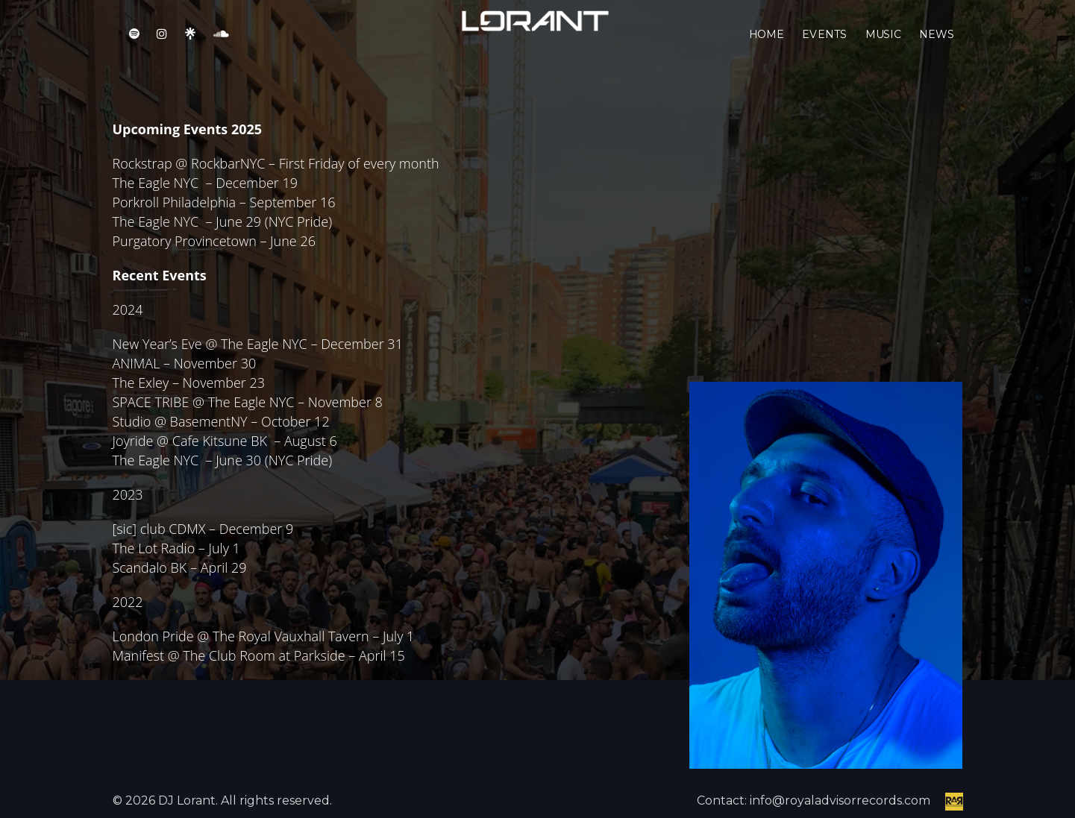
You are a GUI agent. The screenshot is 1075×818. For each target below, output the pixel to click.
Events (824, 44)
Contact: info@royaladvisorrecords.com (813, 800)
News (936, 44)
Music (883, 44)
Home (766, 44)
